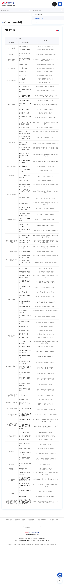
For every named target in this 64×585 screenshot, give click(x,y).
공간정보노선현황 (24, 179)
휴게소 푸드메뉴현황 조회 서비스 (25, 418)
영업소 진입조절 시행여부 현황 (24, 265)
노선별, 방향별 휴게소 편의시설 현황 (24, 378)
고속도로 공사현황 (24, 462)
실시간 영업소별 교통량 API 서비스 (24, 230)
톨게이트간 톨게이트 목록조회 (25, 242)
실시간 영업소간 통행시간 (24, 214)
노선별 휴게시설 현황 (24, 373)
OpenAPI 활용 (16, 10)
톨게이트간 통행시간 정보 (25, 248)
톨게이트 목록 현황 (24, 118)
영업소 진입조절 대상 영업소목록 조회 (24, 259)
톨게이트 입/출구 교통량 (25, 122)
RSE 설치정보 (23, 502)
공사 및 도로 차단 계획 (25, 467)
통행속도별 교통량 (24, 355)
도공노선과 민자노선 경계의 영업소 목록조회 (25, 207)
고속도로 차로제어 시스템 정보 (24, 507)
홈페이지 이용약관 (42, 557)
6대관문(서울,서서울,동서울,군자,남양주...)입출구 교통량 (24, 539)
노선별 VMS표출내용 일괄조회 (24, 486)
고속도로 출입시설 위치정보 (24, 183)
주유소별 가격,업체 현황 (24, 439)
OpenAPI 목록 (48, 10)
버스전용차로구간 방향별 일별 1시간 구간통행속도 (25, 457)
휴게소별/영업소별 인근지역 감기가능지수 (25, 140)
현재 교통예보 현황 (24, 472)
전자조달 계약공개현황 (25, 62)
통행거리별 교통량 (24, 351)
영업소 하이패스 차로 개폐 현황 (24, 335)
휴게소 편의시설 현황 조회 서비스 (24, 407)
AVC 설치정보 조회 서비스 (24, 528)
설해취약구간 (23, 74)
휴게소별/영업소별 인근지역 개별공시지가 (25, 148)
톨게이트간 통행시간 (25, 219)
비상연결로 (22, 82)
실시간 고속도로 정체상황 (24, 308)
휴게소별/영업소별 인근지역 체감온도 (24, 174)
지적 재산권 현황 (24, 424)
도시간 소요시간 (23, 46)
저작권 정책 (31, 557)
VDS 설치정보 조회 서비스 (24, 497)
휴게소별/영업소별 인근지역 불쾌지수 (24, 155)
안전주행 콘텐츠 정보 (24, 270)
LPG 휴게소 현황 (24, 428)
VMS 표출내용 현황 (25, 481)
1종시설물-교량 (23, 67)
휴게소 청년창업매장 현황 (25, 401)
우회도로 (21, 86)
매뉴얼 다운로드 (54, 557)
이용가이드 (9, 557)
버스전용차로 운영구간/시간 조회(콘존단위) (25, 283)
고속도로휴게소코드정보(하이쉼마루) (25, 367)
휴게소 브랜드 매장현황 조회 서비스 (24, 390)
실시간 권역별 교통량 (24, 100)
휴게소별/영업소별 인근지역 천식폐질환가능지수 (25, 167)
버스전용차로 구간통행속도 (25, 450)
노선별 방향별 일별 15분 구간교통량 (25, 444)
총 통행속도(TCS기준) (25, 346)
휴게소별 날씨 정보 (24, 135)
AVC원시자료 (23, 533)
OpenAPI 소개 (38, 14)
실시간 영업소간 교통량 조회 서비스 (24, 225)
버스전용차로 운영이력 (25, 303)
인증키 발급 (38, 22)
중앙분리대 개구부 (24, 89)
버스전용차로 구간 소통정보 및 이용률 (24, 297)
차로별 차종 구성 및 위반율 (24, 341)
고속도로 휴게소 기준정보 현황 (24, 189)
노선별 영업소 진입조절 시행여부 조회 (24, 253)
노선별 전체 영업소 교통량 (24, 94)
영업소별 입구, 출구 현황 (24, 109)
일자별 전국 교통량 (24, 114)
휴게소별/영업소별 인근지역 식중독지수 (25, 161)
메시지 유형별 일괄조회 (24, 492)
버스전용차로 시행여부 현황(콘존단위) (25, 276)
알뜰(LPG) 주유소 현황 (24, 433)
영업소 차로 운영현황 (24, 329)
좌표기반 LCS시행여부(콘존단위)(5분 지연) (25, 521)
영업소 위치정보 (23, 194)
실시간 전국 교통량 (24, 104)
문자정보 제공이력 (24, 359)
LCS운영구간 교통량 (25, 292)
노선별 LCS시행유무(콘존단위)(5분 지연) (25, 514)
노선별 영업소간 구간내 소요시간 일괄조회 (24, 200)
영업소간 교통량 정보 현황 (24, 236)
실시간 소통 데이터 (24, 313)
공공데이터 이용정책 (20, 557)
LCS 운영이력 (23, 289)
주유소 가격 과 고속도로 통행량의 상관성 (24, 129)
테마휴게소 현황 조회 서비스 (24, 384)
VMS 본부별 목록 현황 (25, 477)
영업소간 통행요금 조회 (24, 57)
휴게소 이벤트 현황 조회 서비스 (24, 395)
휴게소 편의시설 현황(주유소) (24, 413)
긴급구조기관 (23, 78)
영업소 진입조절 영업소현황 (24, 323)
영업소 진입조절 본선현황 (24, 318)
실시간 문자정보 (23, 362)
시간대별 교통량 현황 (24, 51)
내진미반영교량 (23, 71)
